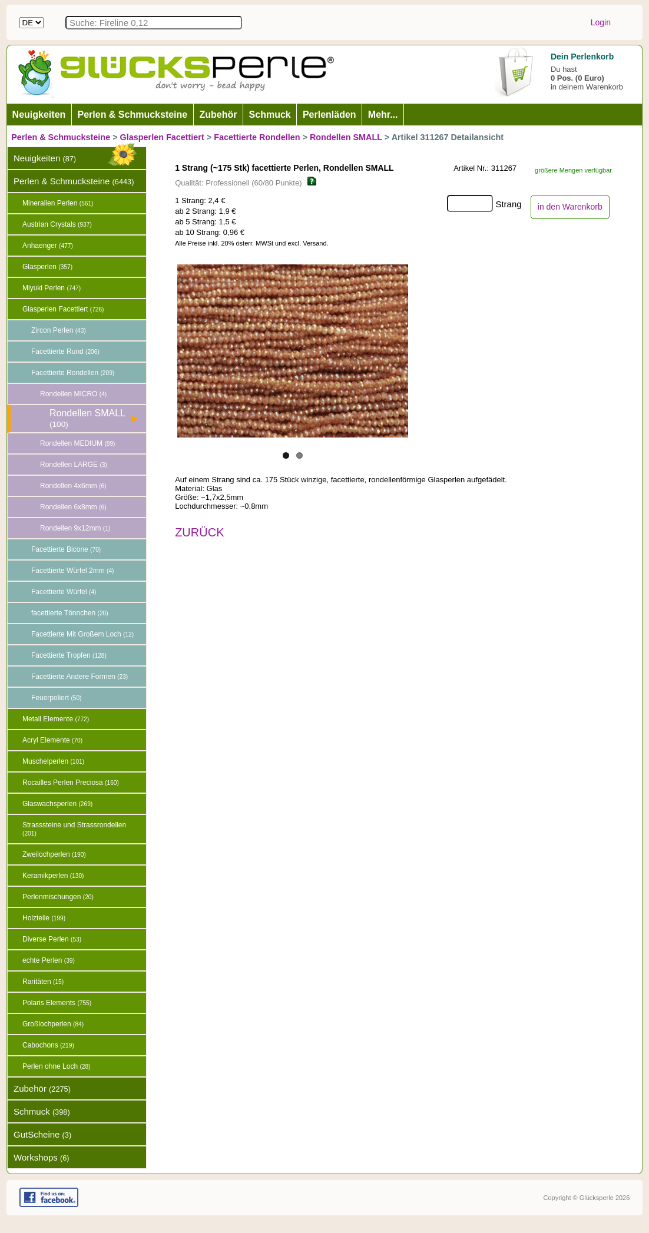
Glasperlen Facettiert (162, 137)
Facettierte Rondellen (257, 137)
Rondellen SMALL (346, 137)
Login (601, 22)
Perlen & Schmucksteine (60, 137)
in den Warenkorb (570, 206)
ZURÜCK (199, 532)
